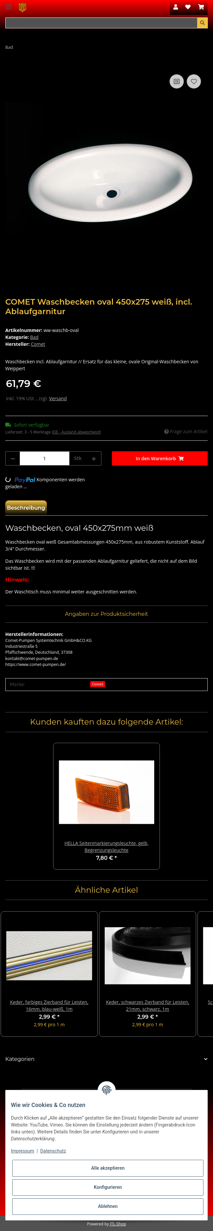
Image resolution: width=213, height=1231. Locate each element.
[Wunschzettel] (188, 7)
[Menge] (44, 458)
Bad (34, 337)
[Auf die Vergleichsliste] (176, 81)
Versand (58, 398)
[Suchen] (101, 23)
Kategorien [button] (20, 1059)
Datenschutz (53, 1151)
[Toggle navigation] (8, 4)
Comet (97, 684)
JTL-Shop (118, 1224)
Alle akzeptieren (107, 1168)
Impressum (22, 1151)
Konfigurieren (108, 1187)
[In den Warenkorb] (10, 65)
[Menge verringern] (13, 458)
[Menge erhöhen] (94, 458)
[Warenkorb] (201, 7)
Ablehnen (108, 1206)
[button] (176, 7)
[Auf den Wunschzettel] (194, 81)
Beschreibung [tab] (26, 508)
